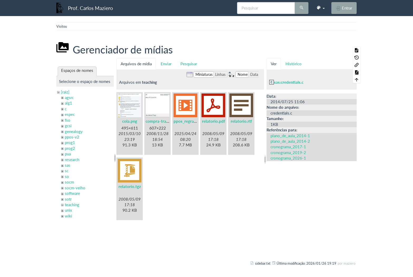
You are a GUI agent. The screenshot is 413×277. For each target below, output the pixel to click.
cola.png (129, 121)
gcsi (68, 125)
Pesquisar (188, 63)
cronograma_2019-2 (288, 152)
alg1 (68, 103)
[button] (320, 8)
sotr (68, 199)
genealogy (74, 131)
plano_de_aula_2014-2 (290, 141)
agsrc (69, 97)
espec (70, 114)
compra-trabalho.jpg (164, 121)
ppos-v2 (72, 137)
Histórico (294, 63)
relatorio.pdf (213, 121)
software (72, 193)
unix (68, 210)
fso (67, 120)
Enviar (166, 63)
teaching (72, 204)
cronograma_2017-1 (288, 146)
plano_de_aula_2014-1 (290, 135)
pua (68, 153)
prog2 (70, 148)
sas (67, 165)
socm (69, 182)
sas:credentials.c (288, 82)
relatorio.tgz (130, 186)
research (72, 159)
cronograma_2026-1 (288, 158)
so (67, 176)
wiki (68, 216)
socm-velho (75, 187)
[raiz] (65, 92)
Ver (274, 63)
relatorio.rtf (241, 121)
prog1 (70, 142)
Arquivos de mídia (136, 63)
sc (66, 170)
